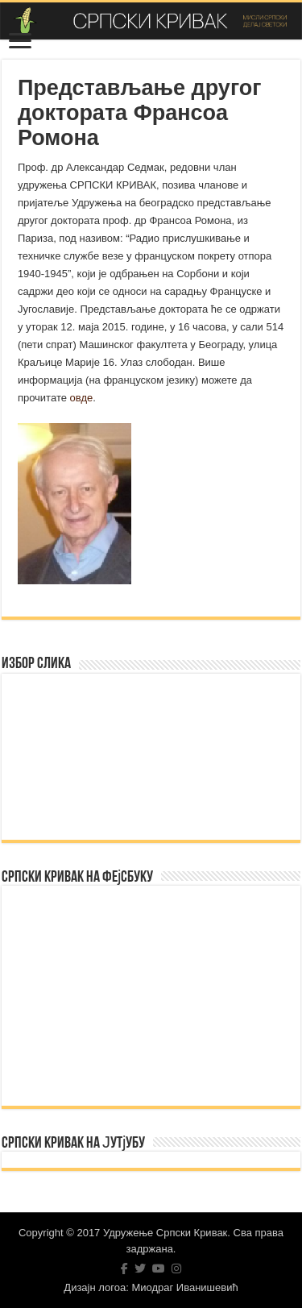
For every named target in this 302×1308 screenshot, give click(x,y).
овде (81, 398)
